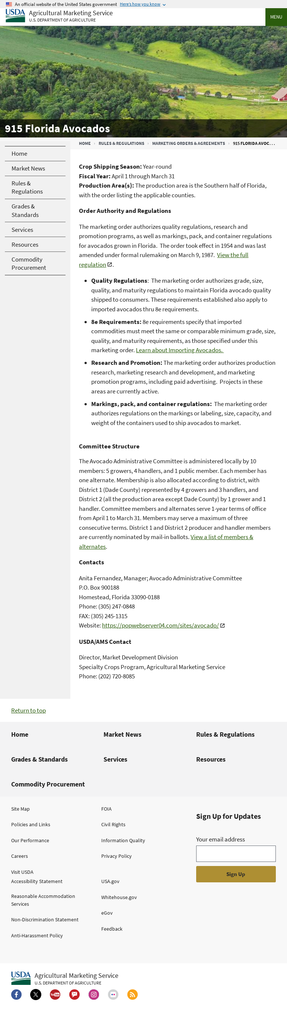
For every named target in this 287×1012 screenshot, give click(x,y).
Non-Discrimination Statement (45, 919)
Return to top (28, 710)
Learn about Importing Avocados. (180, 350)
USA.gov (110, 881)
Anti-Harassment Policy (37, 935)
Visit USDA (22, 872)
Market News (122, 734)
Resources (211, 759)
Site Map (20, 808)
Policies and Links (30, 824)
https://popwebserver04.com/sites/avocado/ (160, 625)
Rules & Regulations (121, 143)
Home (85, 143)
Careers (19, 856)
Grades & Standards (39, 759)
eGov (107, 912)
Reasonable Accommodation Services (43, 900)
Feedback (111, 928)
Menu (276, 17)
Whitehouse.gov (119, 897)
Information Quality (123, 840)
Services (115, 759)
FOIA (106, 808)
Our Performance (30, 840)
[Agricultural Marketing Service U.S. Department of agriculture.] (64, 978)
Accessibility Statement (37, 881)
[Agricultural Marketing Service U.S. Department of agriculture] (59, 16)
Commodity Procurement (48, 784)
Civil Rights (113, 824)
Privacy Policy (116, 856)
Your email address (220, 839)
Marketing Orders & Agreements (188, 143)
